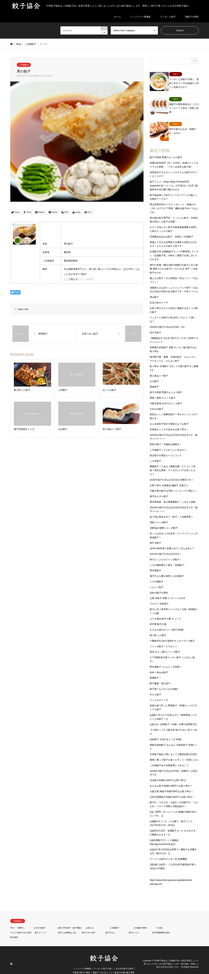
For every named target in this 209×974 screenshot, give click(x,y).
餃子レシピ (134, 925)
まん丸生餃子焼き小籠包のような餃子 (169, 416)
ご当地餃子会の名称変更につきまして (169, 757)
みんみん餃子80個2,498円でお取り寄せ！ (171, 778)
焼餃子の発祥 (192, 16)
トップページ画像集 (140, 16)
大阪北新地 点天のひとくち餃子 (166, 395)
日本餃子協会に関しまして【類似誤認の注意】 (174, 746)
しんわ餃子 (88, 279)
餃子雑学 (14, 930)
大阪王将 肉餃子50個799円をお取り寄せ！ (171, 783)
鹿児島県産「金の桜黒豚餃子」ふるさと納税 (172, 494)
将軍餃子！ (155, 670)
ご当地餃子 (24, 65)
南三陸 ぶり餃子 (158, 627)
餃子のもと (110, 925)
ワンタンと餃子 (168, 16)
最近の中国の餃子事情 (124, 965)
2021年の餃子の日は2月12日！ (166, 546)
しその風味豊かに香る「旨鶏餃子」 (168, 557)
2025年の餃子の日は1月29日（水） (168, 319)
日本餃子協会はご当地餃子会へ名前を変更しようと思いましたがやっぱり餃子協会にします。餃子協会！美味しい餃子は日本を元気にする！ (171, 956)
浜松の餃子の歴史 (159, 585)
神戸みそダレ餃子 (159, 488)
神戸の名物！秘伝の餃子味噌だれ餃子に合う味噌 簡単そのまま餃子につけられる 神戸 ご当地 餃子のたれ (174, 261)
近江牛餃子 (155, 325)
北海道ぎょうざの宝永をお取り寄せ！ (169, 421)
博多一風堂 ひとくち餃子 (163, 390)
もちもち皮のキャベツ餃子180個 (166, 622)
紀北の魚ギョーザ (159, 295)
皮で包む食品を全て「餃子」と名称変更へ (171, 509)
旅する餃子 (155, 535)
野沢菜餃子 (155, 563)
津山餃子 (154, 289)
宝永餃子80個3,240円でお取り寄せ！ (169, 772)
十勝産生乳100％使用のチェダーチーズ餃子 (172, 633)
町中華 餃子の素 (158, 616)
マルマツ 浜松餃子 (159, 596)
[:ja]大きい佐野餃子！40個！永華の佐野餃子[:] (173, 716)
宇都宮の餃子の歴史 (81, 965)
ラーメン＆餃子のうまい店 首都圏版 (168, 851)
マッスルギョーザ (159, 692)
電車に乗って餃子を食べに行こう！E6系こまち (174, 752)
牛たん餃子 (155, 686)
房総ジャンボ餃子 (159, 515)
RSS (11, 956)
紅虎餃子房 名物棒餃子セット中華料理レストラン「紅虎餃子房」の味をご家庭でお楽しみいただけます (174, 248)
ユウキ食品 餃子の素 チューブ (165, 611)
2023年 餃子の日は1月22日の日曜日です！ (171, 472)
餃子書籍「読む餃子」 (161, 675)
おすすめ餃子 (40, 920)
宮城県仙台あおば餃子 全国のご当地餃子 (171, 229)
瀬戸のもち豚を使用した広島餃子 (167, 568)
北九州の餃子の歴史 (124, 961)
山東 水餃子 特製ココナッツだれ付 (167, 590)
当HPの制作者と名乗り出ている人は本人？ (172, 541)
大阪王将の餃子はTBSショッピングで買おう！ (174, 483)
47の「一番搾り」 (18, 920)
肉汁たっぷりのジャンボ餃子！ (166, 551)
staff (26, 309)
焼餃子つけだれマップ (102, 965)
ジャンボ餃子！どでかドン (163, 638)
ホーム (117, 16)
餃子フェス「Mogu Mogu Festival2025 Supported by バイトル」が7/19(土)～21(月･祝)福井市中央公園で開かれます (174, 178)
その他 (159, 920)
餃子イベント (41, 925)
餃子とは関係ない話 (67, 925)
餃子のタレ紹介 (89, 925)
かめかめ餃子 (156, 401)
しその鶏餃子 (156, 574)
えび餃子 (154, 373)
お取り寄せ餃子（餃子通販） (70, 920)
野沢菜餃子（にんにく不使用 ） (166, 659)
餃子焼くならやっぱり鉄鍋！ (164, 681)
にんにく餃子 (156, 579)
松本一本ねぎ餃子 (159, 664)
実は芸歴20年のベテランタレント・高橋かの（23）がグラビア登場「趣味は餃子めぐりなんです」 (174, 201)
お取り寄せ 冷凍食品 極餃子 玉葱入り (169, 477)
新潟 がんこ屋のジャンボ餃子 (165, 644)
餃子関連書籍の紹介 (161, 925)
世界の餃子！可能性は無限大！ (166, 436)
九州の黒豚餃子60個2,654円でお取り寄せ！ (172, 789)
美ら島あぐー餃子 (159, 368)
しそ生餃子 (155, 453)
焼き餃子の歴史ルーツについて (166, 447)
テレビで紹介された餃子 (21, 925)
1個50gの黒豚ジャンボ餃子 (164, 520)
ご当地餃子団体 (140, 920)
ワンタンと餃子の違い (103, 961)
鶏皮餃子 (154, 379)
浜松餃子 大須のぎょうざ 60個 (165, 731)
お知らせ (90, 920)
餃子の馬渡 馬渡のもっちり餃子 (166, 149)
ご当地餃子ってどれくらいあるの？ (168, 442)
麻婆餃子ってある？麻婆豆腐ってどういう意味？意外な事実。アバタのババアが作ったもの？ (172, 463)
